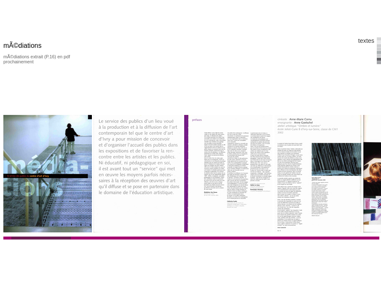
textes (366, 40)
